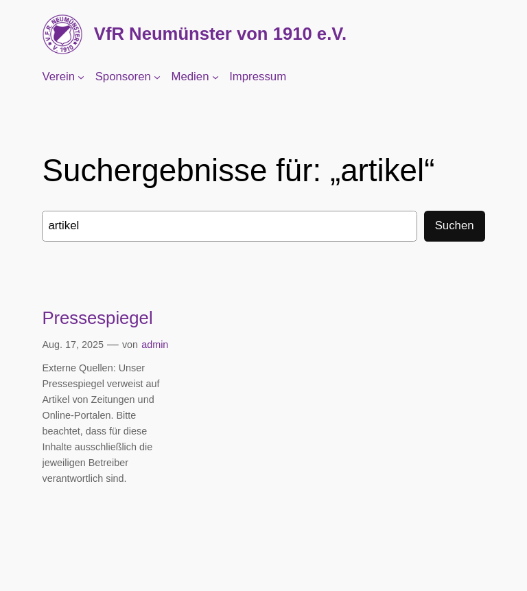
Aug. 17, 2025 (73, 344)
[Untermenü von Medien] (215, 76)
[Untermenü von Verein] (81, 76)
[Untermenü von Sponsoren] (157, 76)
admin (154, 344)
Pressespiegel (97, 317)
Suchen (454, 225)
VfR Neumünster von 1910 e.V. (220, 33)
